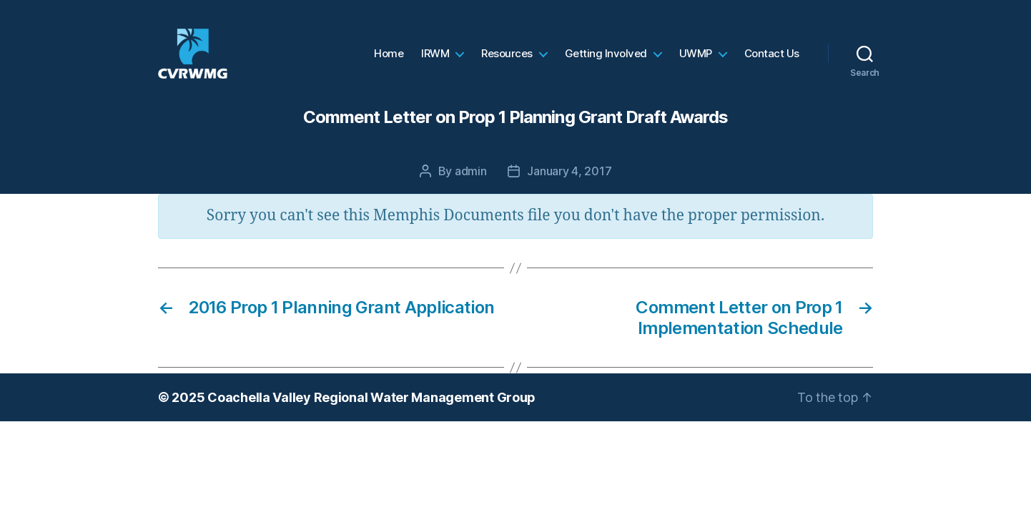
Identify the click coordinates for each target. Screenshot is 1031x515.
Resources (507, 60)
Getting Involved (606, 60)
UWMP (695, 60)
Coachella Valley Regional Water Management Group (371, 411)
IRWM (435, 60)
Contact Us (771, 60)
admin (471, 185)
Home (388, 60)
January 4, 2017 (569, 185)
